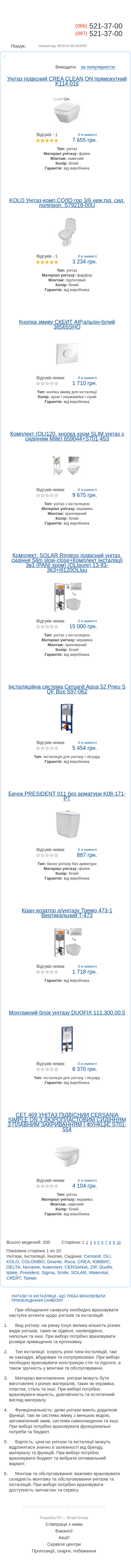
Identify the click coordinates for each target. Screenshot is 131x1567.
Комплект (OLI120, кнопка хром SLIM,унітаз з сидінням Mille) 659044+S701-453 (67, 436)
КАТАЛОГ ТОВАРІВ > (95, 11)
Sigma (48, 1272)
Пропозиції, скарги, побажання (64, 1551)
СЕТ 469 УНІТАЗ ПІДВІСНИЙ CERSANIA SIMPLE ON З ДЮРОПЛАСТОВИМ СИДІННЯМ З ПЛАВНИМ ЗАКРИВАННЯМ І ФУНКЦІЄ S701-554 (67, 1122)
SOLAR (79, 1272)
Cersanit (92, 1256)
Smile (63, 1272)
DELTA (13, 1267)
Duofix (105, 1267)
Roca (69, 1261)
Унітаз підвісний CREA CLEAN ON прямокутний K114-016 (67, 81)
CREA (83, 1261)
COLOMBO (33, 1261)
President (29, 1272)
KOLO (12, 1261)
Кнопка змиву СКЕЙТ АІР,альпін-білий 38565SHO (67, 324)
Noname (31, 1267)
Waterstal (98, 1272)
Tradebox (24, 30)
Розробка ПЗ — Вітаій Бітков (64, 1518)
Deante (54, 1261)
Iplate (12, 1272)
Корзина (118, 12)
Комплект (52, 1267)
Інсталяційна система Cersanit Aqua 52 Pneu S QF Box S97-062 (67, 689)
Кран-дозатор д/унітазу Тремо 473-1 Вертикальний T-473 (67, 913)
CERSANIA (76, 1267)
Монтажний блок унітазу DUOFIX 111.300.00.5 (67, 1013)
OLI (107, 1256)
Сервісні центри (64, 1544)
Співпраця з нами (63, 1524)
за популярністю (98, 66)
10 (119, 1242)
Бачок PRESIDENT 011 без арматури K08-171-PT (67, 796)
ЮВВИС (101, 1261)
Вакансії (64, 1530)
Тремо (30, 1277)
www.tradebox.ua (44, 1506)
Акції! (64, 1537)
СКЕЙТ (13, 1277)
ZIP (93, 1267)
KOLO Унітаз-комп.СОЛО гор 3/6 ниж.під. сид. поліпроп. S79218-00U (67, 202)
